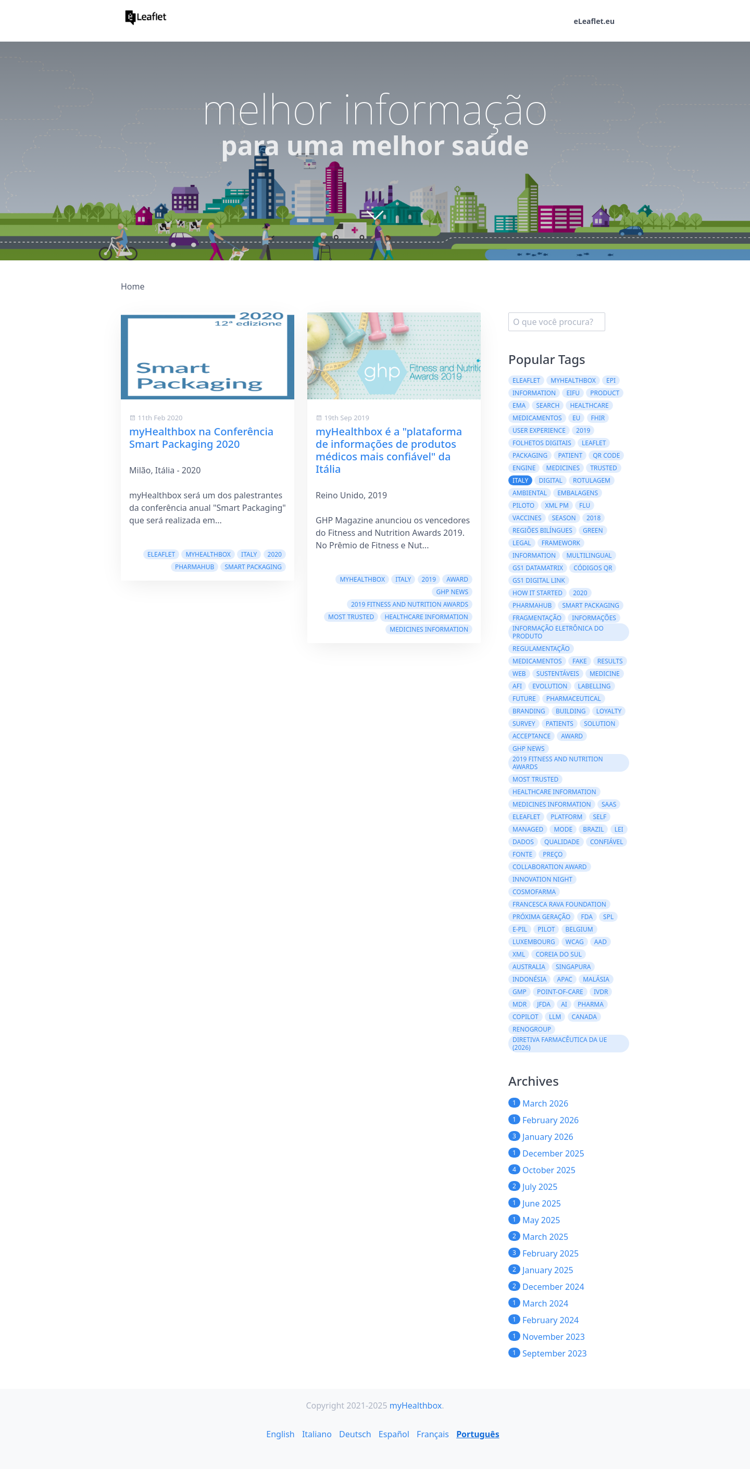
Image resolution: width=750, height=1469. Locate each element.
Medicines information (429, 629)
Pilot (546, 929)
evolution (549, 686)
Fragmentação (536, 617)
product (604, 392)
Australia (528, 966)
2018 (593, 517)
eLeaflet (161, 554)
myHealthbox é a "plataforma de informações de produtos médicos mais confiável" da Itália (389, 450)
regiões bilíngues (542, 530)
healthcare (589, 405)
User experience (539, 430)
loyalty (609, 711)
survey (523, 723)
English (280, 1434)
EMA (519, 405)
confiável (606, 841)
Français (433, 1434)
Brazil (593, 829)
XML (518, 954)
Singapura (573, 966)
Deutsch (355, 1434)
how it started (537, 592)
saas (609, 804)
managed (527, 829)
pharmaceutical (573, 698)
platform (566, 816)
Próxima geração (541, 916)
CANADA (584, 1016)
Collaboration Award (549, 866)
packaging (529, 455)
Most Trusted (351, 616)
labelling (594, 686)
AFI (517, 686)
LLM (555, 1016)
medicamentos (537, 661)
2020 (275, 554)
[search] (556, 321)
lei (619, 829)
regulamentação (541, 648)
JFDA (544, 1004)
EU (576, 417)
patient (570, 455)
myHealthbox (208, 554)
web (519, 673)
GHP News (452, 591)
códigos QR (592, 567)
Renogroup (531, 1029)
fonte (522, 854)
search (547, 405)
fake (579, 661)
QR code (606, 455)
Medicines (563, 467)
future (524, 698)
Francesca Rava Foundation (559, 904)
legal (521, 542)
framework (561, 542)
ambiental (529, 492)
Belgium (579, 929)
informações (594, 617)
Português (477, 1434)
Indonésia (529, 979)
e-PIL (519, 929)
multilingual (588, 555)
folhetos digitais (541, 442)
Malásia (596, 979)
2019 (429, 579)
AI (564, 1004)
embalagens (577, 492)
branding (528, 711)
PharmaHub (194, 566)
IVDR (601, 991)
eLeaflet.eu (594, 21)
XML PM (556, 505)
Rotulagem (591, 480)
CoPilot (525, 1016)
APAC (564, 979)
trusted (603, 467)
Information (534, 392)
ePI (611, 380)
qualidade (562, 841)
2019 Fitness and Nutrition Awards (409, 604)
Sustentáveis (557, 673)
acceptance (531, 736)
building (571, 711)
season (564, 517)
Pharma (591, 1004)
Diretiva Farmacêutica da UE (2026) (559, 1043)
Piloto (523, 505)
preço (552, 854)
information (534, 555)
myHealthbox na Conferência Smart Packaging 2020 (201, 437)
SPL (608, 916)
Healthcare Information (426, 616)
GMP (519, 991)
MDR (519, 1004)
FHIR (598, 417)
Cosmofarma (534, 891)
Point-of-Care (560, 991)
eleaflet (526, 816)
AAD (600, 941)
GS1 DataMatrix (537, 567)
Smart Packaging (253, 566)
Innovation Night (542, 879)
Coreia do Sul (558, 954)
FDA (587, 916)
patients (559, 723)
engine (523, 467)
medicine (605, 673)
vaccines (527, 517)
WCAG (575, 941)
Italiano (317, 1434)
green (593, 530)
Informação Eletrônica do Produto (558, 632)
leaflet (594, 442)
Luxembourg (533, 941)
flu (584, 505)
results (610, 661)
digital (550, 480)
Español (394, 1434)
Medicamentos (537, 417)
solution (599, 723)
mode (563, 829)
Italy (249, 554)
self (600, 816)
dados (523, 841)
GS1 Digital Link (538, 580)
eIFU (573, 392)
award (457, 579)
